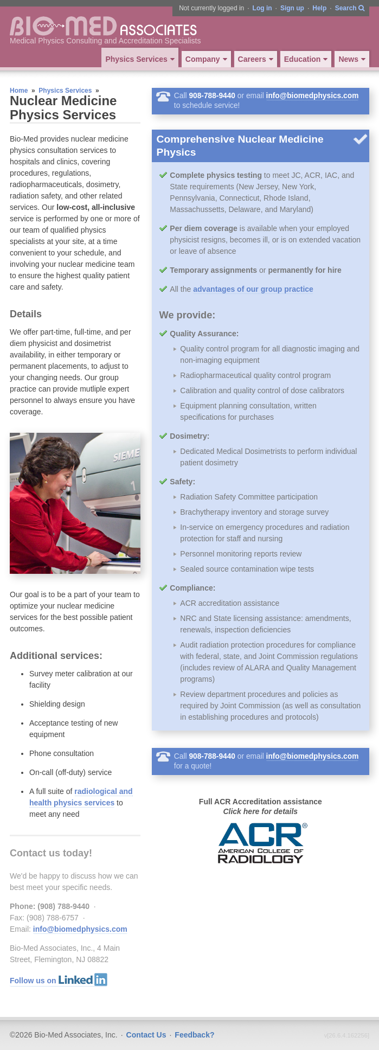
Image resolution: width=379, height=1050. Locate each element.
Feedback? (194, 1034)
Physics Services (65, 90)
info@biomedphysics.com (80, 929)
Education (307, 59)
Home (19, 90)
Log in (262, 8)
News (353, 59)
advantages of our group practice (253, 289)
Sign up (292, 8)
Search (349, 8)
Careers (257, 59)
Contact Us (146, 1034)
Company (207, 59)
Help (319, 8)
